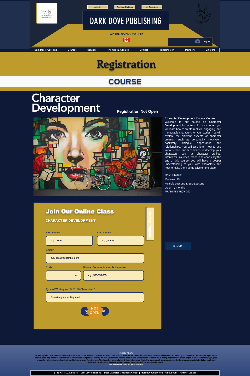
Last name (103, 232)
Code (49, 267)
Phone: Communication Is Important (105, 267)
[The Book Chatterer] (124, 7)
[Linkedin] (97, 7)
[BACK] (178, 246)
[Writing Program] (150, 223)
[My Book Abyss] (152, 7)
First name (52, 232)
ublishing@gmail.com (165, 372)
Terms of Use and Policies (132, 364)
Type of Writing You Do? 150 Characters (70, 289)
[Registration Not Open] (139, 111)
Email (49, 250)
